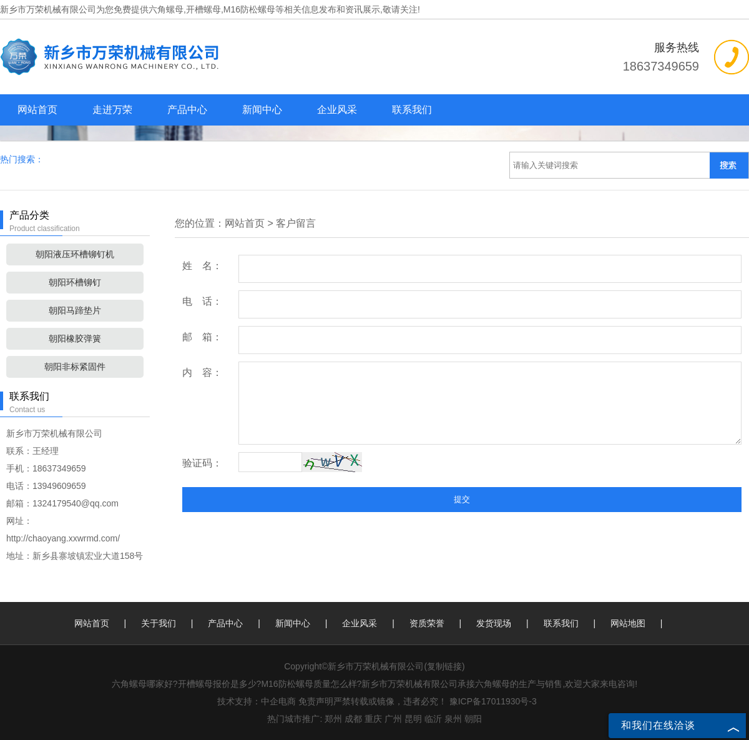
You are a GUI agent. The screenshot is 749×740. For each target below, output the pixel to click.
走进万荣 (112, 109)
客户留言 (296, 223)
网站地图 (627, 623)
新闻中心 (262, 109)
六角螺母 (166, 9)
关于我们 (158, 623)
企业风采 (337, 109)
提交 (462, 499)
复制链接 (444, 666)
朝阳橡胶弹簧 (75, 338)
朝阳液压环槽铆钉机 (75, 254)
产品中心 (187, 109)
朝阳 (473, 719)
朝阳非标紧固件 (74, 367)
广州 (393, 719)
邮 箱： (202, 337)
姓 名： (202, 265)
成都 (353, 719)
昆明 (413, 719)
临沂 (433, 719)
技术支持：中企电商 (256, 701)
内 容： (202, 372)
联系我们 (412, 109)
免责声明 (315, 701)
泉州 (453, 719)
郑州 (333, 719)
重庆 (373, 719)
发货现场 (493, 623)
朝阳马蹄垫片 (75, 310)
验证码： (202, 463)
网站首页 (37, 109)
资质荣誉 (426, 623)
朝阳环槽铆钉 (75, 282)
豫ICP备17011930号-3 (493, 701)
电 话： (202, 301)
